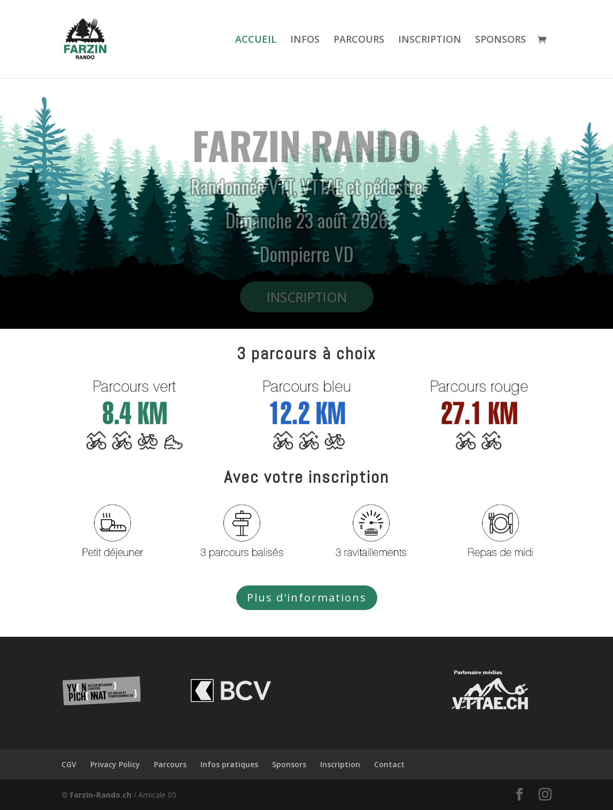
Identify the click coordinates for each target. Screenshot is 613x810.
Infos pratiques (229, 764)
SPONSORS (500, 40)
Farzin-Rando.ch (100, 795)
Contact (389, 764)
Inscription (340, 764)
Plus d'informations (307, 597)
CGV (68, 764)
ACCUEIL (255, 40)
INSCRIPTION (429, 40)
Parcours (170, 764)
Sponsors (289, 764)
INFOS (305, 40)
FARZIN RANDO (306, 153)
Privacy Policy (115, 764)
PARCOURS (358, 40)
